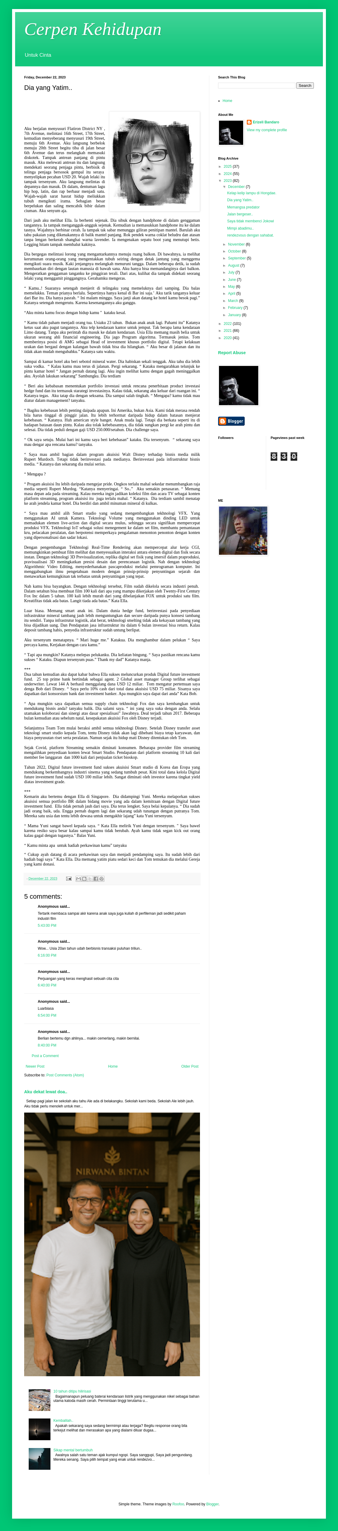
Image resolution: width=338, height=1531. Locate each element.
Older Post (189, 1066)
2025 (228, 166)
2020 (228, 338)
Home (113, 1066)
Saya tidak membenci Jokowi (250, 221)
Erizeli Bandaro (266, 122)
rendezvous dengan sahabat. (250, 235)
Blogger (212, 1504)
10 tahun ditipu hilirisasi (72, 1391)
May (232, 286)
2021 (228, 331)
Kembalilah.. (63, 1420)
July (232, 272)
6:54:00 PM (47, 1015)
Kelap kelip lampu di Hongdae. (251, 193)
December (237, 187)
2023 (228, 181)
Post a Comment (45, 1056)
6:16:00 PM (47, 955)
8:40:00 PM (47, 1045)
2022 (228, 324)
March (233, 301)
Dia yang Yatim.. (240, 200)
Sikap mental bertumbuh (73, 1450)
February (235, 308)
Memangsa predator (243, 207)
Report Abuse (232, 352)
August (234, 265)
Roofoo (178, 1504)
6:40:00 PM (47, 985)
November (237, 244)
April (232, 293)
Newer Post (35, 1066)
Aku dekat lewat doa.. (45, 1091)
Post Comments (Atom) (65, 1075)
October (235, 251)
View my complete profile (267, 130)
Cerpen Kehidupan (93, 29)
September (237, 258)
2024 (228, 174)
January (235, 315)
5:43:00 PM (47, 925)
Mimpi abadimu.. (240, 228)
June (232, 280)
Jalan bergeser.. (240, 214)
